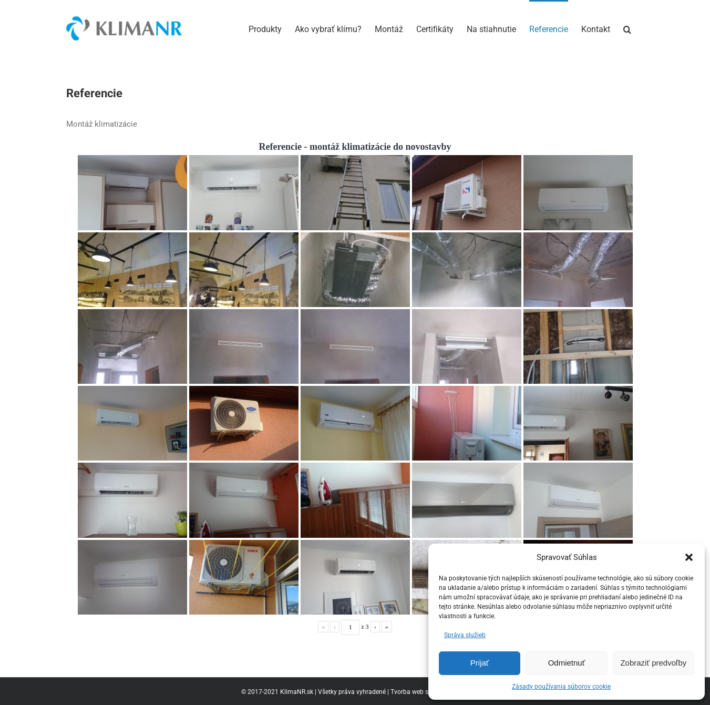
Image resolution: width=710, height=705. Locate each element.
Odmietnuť (566, 662)
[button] (689, 557)
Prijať (479, 662)
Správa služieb (465, 635)
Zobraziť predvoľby (653, 662)
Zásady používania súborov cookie (561, 686)
